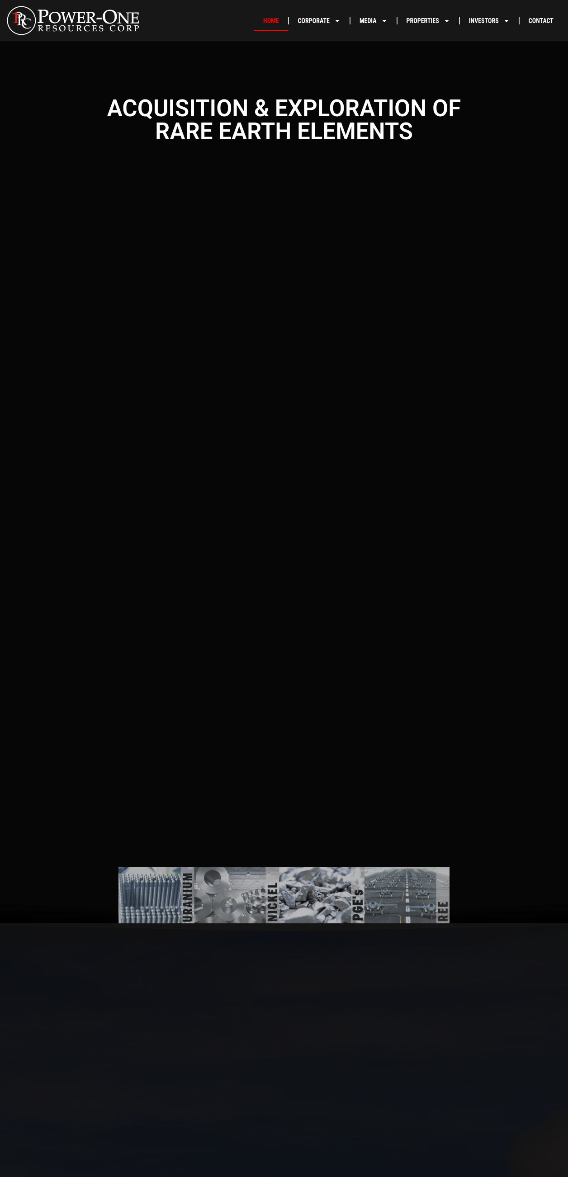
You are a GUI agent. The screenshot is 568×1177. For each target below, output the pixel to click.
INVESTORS (489, 20)
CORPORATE (319, 20)
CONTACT (541, 20)
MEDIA (374, 20)
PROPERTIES (428, 20)
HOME (271, 20)
